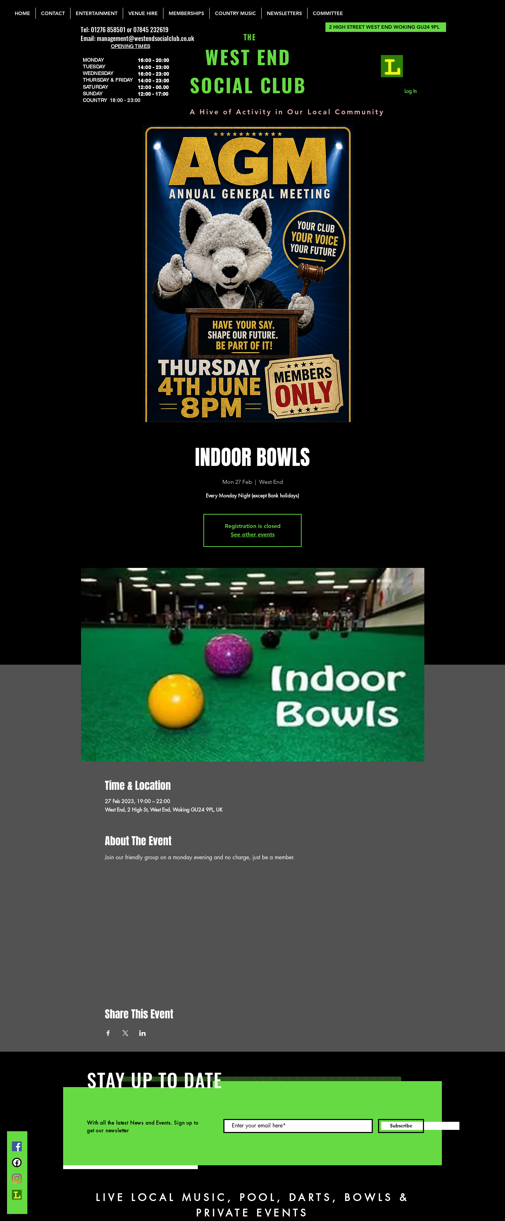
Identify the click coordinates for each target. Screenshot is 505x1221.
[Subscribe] (401, 1126)
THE (248, 37)
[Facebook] (17, 1146)
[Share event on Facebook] (108, 1033)
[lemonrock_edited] (392, 66)
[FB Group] (17, 1162)
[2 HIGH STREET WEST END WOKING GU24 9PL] (385, 27)
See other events (253, 534)
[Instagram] (17, 1178)
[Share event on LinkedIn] (142, 1033)
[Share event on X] (125, 1033)
